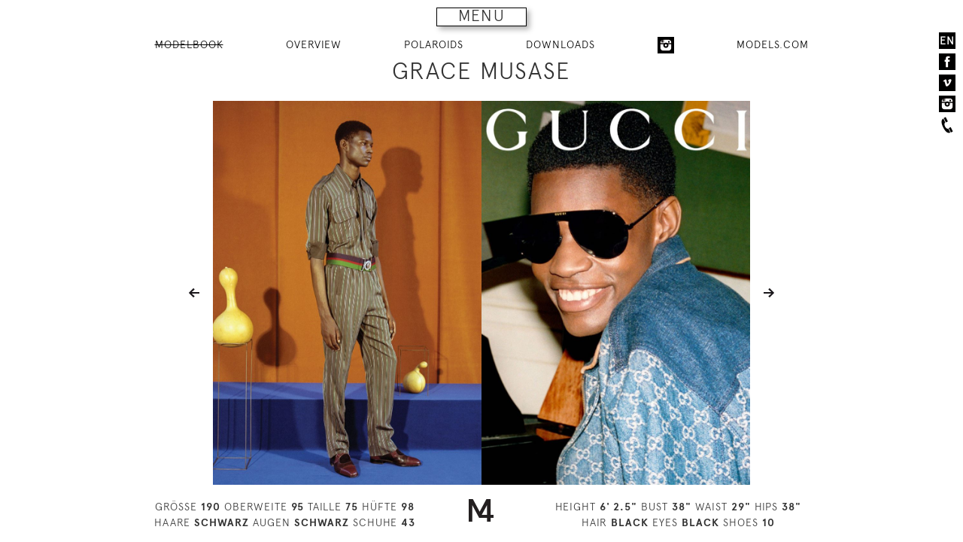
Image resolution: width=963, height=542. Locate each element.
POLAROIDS (433, 44)
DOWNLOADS (560, 44)
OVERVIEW (314, 44)
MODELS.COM (773, 44)
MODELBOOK (189, 44)
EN (947, 40)
